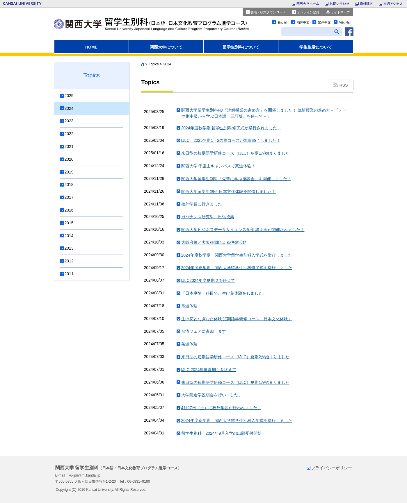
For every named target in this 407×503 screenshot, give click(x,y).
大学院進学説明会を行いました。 (211, 395)
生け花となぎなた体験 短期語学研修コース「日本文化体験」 (236, 318)
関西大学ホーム (307, 3)
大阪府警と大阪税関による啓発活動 (213, 242)
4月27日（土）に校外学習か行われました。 (221, 407)
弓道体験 (189, 306)
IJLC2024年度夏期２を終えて (208, 280)
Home (142, 64)
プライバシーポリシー (331, 468)
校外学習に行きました (201, 204)
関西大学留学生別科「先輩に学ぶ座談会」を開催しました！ (236, 178)
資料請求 (366, 3)
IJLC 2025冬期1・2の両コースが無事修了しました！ (231, 140)
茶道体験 (189, 344)
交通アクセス (393, 3)
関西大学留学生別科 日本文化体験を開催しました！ (228, 191)
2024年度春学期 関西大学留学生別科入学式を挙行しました (236, 420)
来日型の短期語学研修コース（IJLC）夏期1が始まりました (235, 382)
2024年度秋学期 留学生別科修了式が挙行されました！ (231, 128)
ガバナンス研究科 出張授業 (207, 216)
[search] (305, 32)
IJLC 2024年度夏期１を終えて (209, 369)
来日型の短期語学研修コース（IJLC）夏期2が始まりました (235, 357)
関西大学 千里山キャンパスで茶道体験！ (218, 166)
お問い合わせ (339, 3)
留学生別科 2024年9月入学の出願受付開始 (221, 433)
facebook (349, 31)
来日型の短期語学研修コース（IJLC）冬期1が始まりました (235, 153)
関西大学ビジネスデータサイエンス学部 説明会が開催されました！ (243, 229)
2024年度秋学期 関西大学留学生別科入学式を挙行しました (236, 255)
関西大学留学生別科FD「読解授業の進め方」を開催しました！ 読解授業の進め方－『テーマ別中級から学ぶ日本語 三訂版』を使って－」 (264, 113)
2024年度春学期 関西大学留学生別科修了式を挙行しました (236, 267)
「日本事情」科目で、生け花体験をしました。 (224, 293)
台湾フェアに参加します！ (205, 331)
